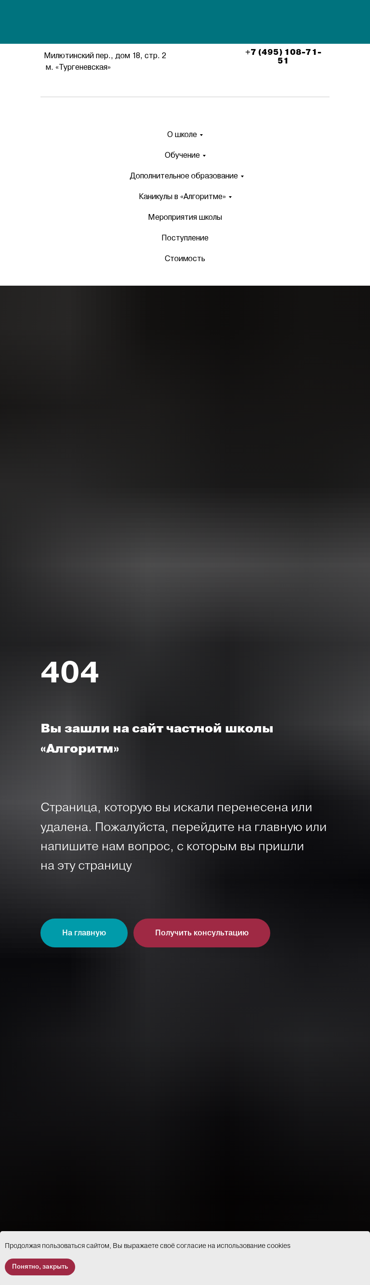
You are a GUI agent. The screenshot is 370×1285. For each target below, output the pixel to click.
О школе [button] (182, 134)
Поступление (185, 237)
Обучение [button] (182, 155)
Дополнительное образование (184, 175)
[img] (186, 23)
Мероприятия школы (185, 217)
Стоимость (185, 258)
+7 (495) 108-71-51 (283, 56)
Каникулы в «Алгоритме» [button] (182, 196)
